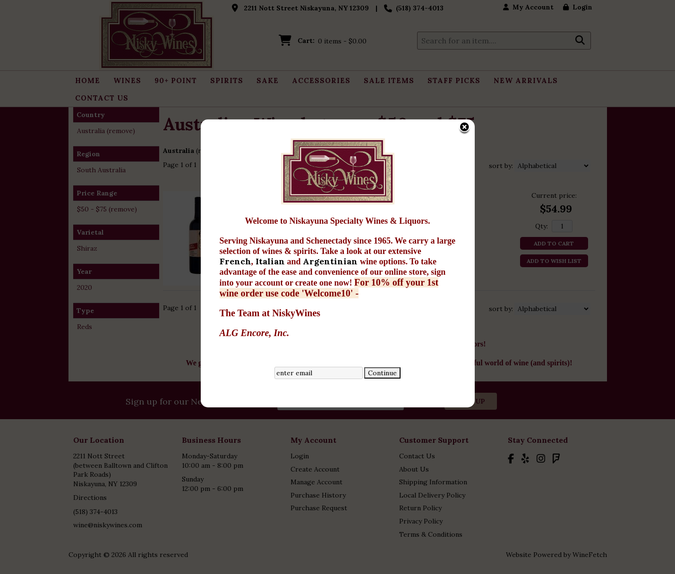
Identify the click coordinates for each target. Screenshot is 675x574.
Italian (271, 216)
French (235, 216)
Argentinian (331, 216)
